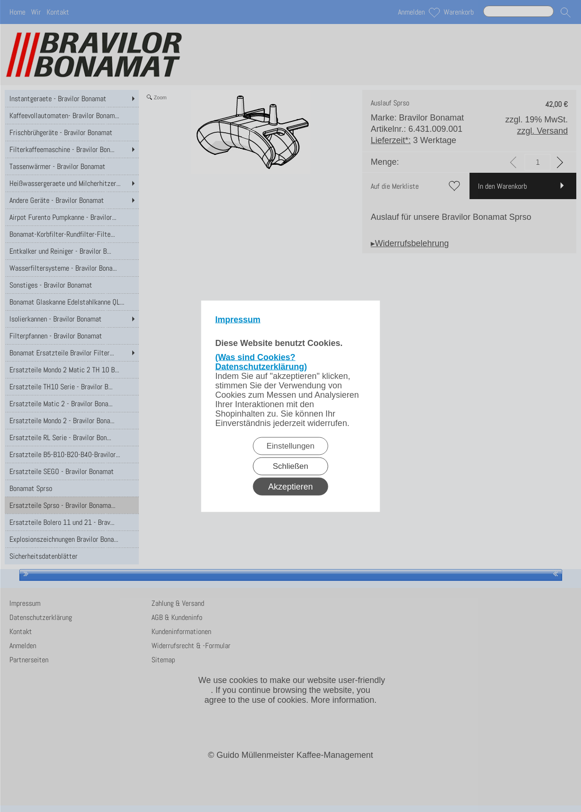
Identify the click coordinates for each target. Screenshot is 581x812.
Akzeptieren (290, 486)
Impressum (238, 319)
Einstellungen (290, 445)
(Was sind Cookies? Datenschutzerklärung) (261, 361)
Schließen (291, 465)
